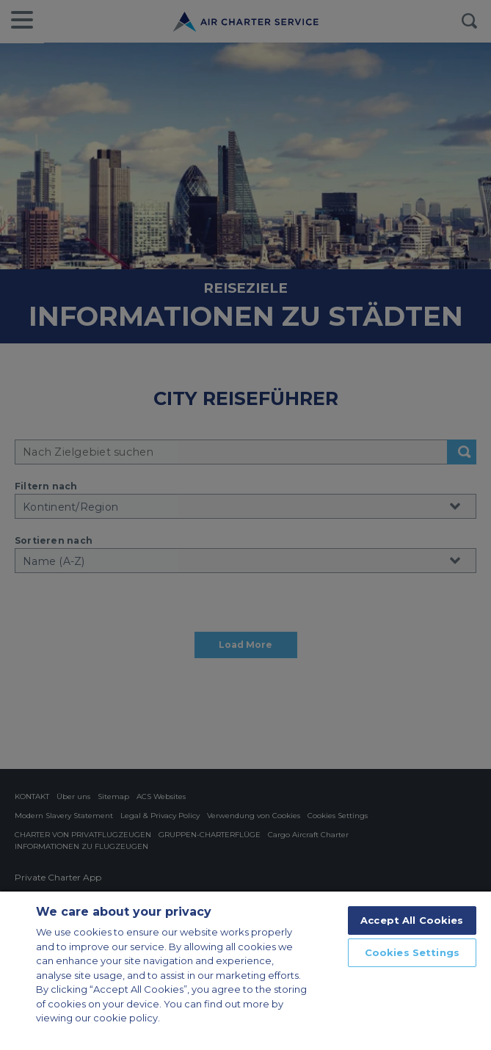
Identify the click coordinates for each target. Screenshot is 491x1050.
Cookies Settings (412, 952)
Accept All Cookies (411, 920)
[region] (245, 970)
